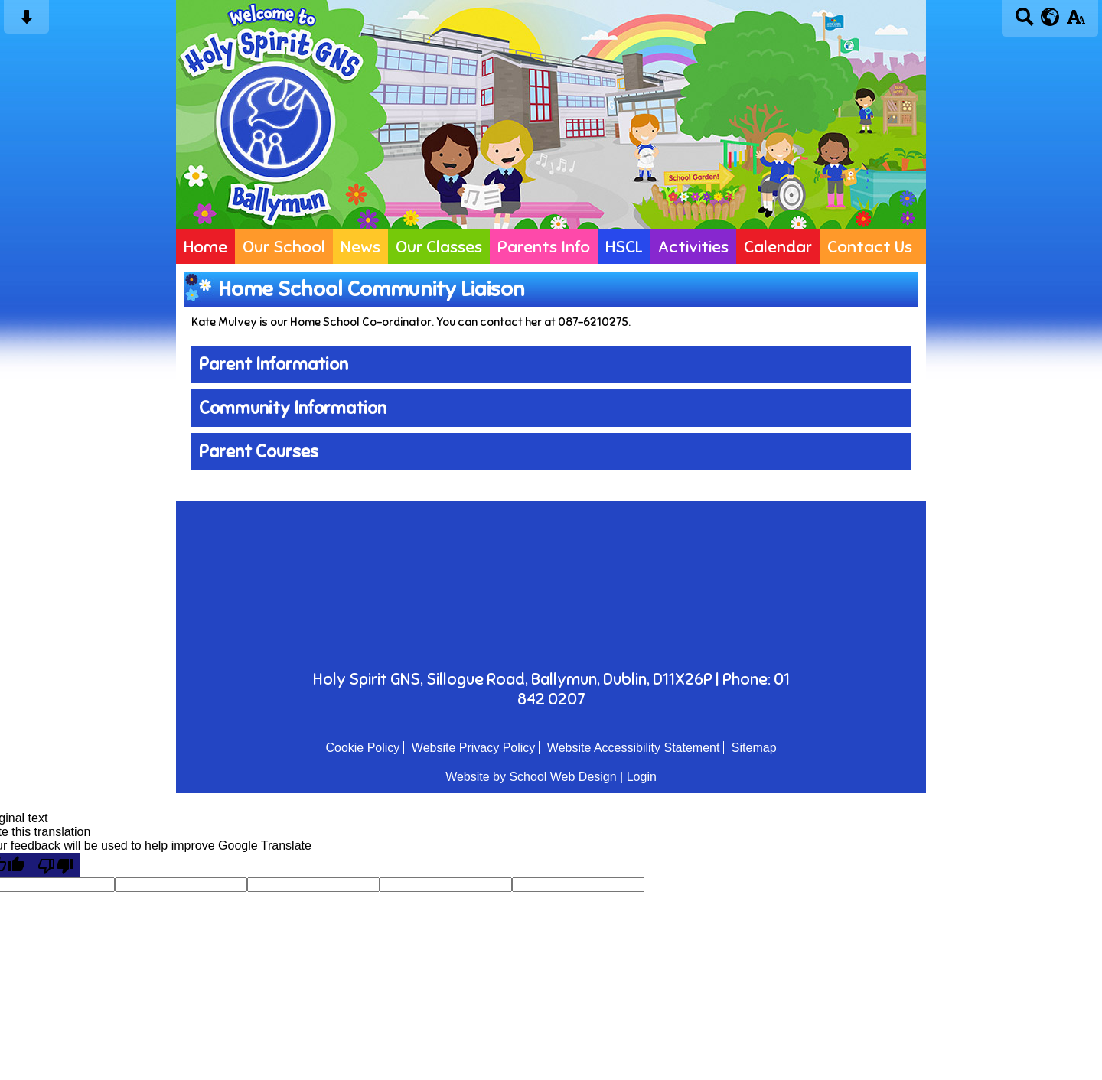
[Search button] (1024, 21)
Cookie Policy (362, 747)
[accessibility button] (1076, 21)
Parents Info (543, 246)
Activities (693, 246)
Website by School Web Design (531, 776)
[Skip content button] (26, 21)
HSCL (624, 246)
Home (205, 246)
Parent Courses (258, 452)
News (360, 246)
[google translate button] (1050, 17)
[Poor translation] (55, 865)
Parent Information (273, 364)
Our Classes (439, 246)
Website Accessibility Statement (633, 747)
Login (642, 776)
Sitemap (754, 747)
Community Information (292, 408)
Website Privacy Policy (474, 747)
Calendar (778, 246)
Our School (284, 246)
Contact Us (869, 246)
